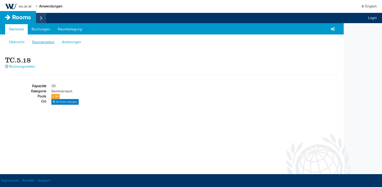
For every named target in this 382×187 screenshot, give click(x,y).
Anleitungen (71, 42)
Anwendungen (50, 6)
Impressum (10, 180)
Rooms (21, 17)
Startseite (16, 29)
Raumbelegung (70, 29)
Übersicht (16, 42)
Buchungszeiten (20, 66)
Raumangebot (43, 42)
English (371, 6)
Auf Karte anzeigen (66, 101)
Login (372, 18)
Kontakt (28, 180)
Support (44, 180)
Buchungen (41, 29)
